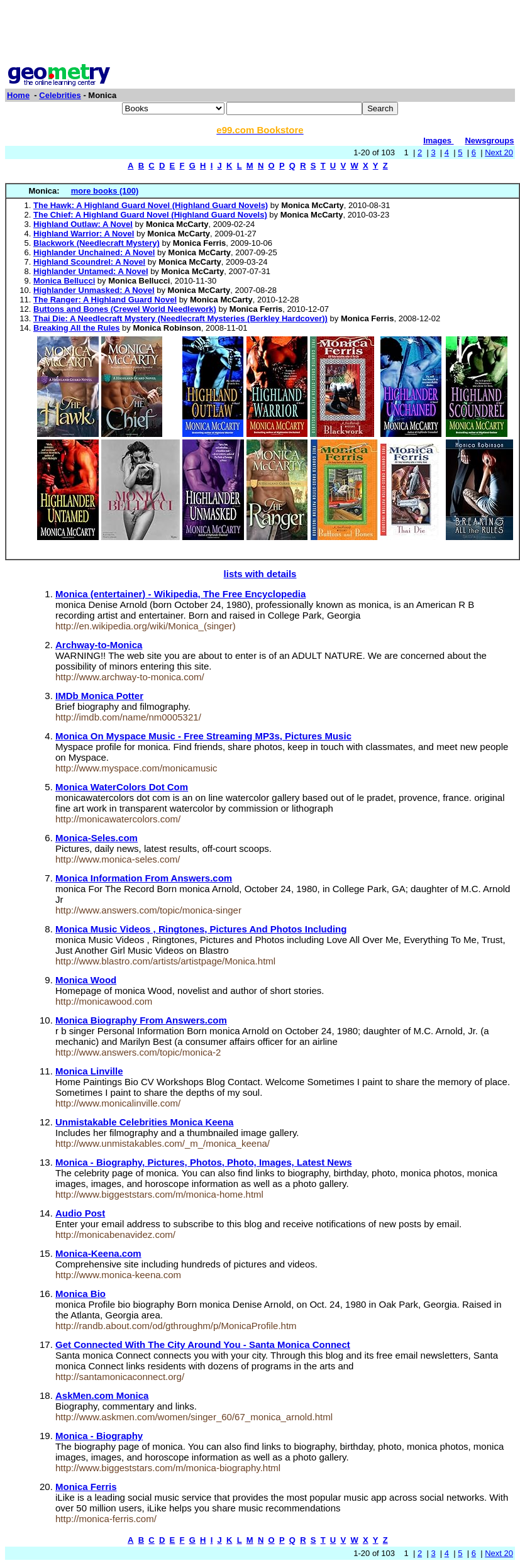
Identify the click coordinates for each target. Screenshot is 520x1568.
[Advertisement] (260, 33)
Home (18, 95)
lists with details (260, 573)
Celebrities (59, 95)
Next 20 (499, 152)
